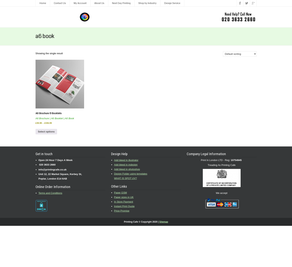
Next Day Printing (121, 3)
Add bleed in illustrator (126, 160)
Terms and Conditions (50, 193)
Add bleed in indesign (126, 164)
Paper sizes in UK (124, 197)
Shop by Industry (147, 3)
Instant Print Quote (124, 206)
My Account (80, 3)
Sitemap (163, 222)
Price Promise (121, 210)
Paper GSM (120, 192)
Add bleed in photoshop (127, 169)
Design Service (172, 3)
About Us (99, 3)
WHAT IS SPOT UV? (125, 178)
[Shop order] (240, 54)
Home (43, 3)
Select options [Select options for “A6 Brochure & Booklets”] (46, 131)
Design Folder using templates (130, 173)
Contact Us (60, 3)
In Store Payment (123, 201)
